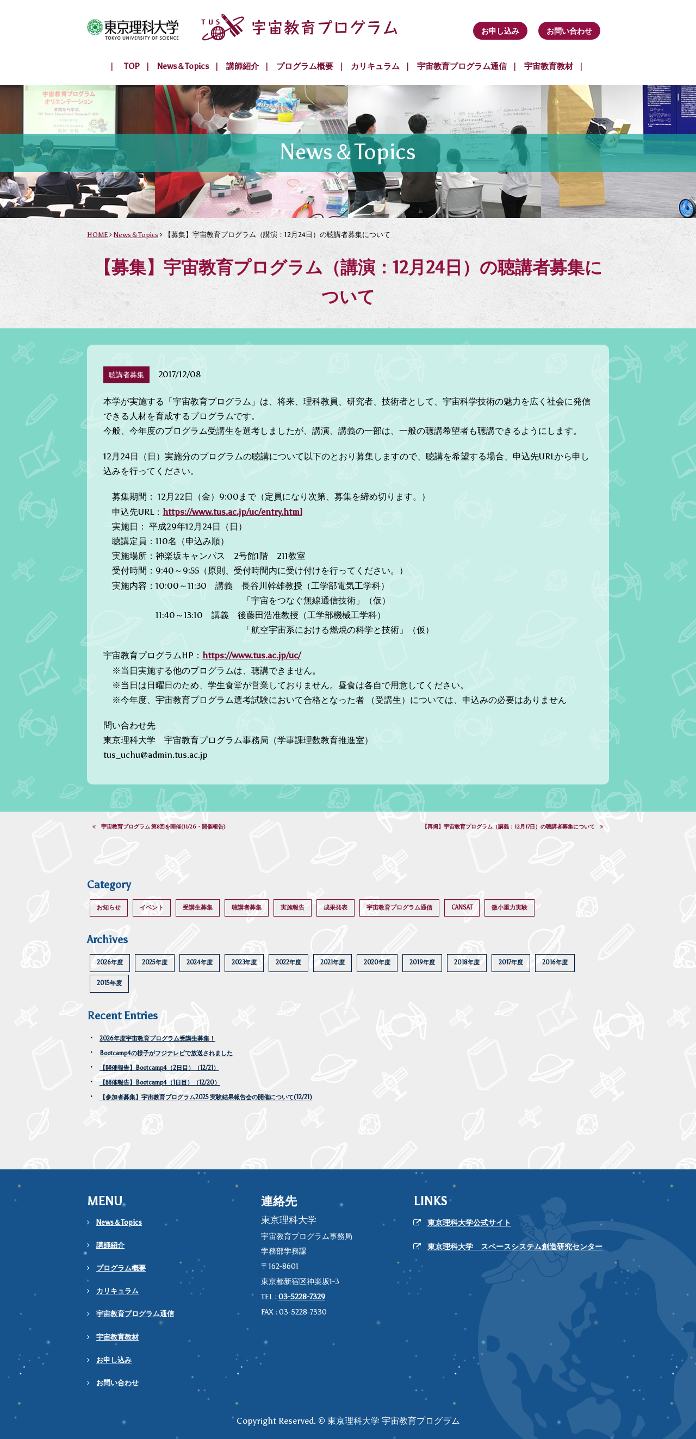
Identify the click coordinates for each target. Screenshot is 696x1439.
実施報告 (292, 907)
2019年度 (422, 962)
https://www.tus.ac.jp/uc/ (251, 655)
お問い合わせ (569, 31)
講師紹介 (242, 66)
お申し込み (500, 31)
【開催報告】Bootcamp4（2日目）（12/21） (159, 1068)
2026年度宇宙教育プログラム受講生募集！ (157, 1038)
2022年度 (288, 962)
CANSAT (462, 907)
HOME (97, 235)
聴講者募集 (247, 907)
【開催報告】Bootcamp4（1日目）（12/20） (160, 1082)
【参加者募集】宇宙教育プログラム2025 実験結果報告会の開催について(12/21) (206, 1097)
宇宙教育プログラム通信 (462, 66)
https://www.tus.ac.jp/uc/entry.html (232, 512)
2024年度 (200, 962)
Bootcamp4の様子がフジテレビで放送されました (166, 1053)
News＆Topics (183, 66)
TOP (132, 66)
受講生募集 (198, 907)
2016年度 (555, 962)
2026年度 (110, 962)
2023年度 (244, 962)
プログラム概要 (304, 66)
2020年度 (377, 962)
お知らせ (109, 907)
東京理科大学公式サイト (469, 1223)
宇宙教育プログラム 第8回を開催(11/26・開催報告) (159, 827)
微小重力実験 (509, 907)
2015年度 (109, 983)
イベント (152, 907)
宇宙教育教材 (548, 66)
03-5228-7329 (301, 1296)
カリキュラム (375, 66)
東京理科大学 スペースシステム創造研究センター (514, 1246)
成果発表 (335, 907)
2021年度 (332, 962)
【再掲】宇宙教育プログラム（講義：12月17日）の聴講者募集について (513, 827)
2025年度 (154, 962)
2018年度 (467, 962)
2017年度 (511, 962)
